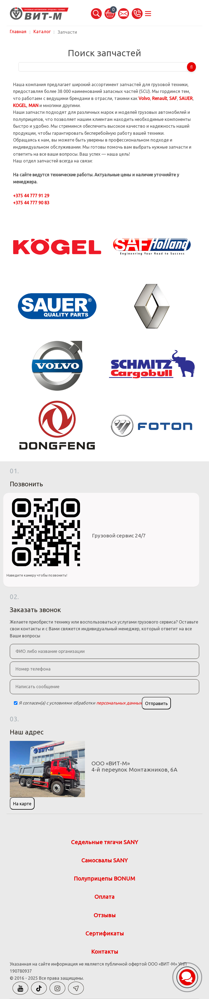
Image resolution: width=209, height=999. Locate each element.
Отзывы (105, 915)
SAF (173, 98)
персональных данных (119, 702)
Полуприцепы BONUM (104, 878)
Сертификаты (104, 933)
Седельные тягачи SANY (104, 842)
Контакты (104, 951)
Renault (159, 98)
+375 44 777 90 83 (31, 202)
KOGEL (19, 105)
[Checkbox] (15, 703)
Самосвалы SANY (104, 860)
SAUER (186, 98)
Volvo (144, 98)
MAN (33, 105)
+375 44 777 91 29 (31, 195)
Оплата (104, 897)
